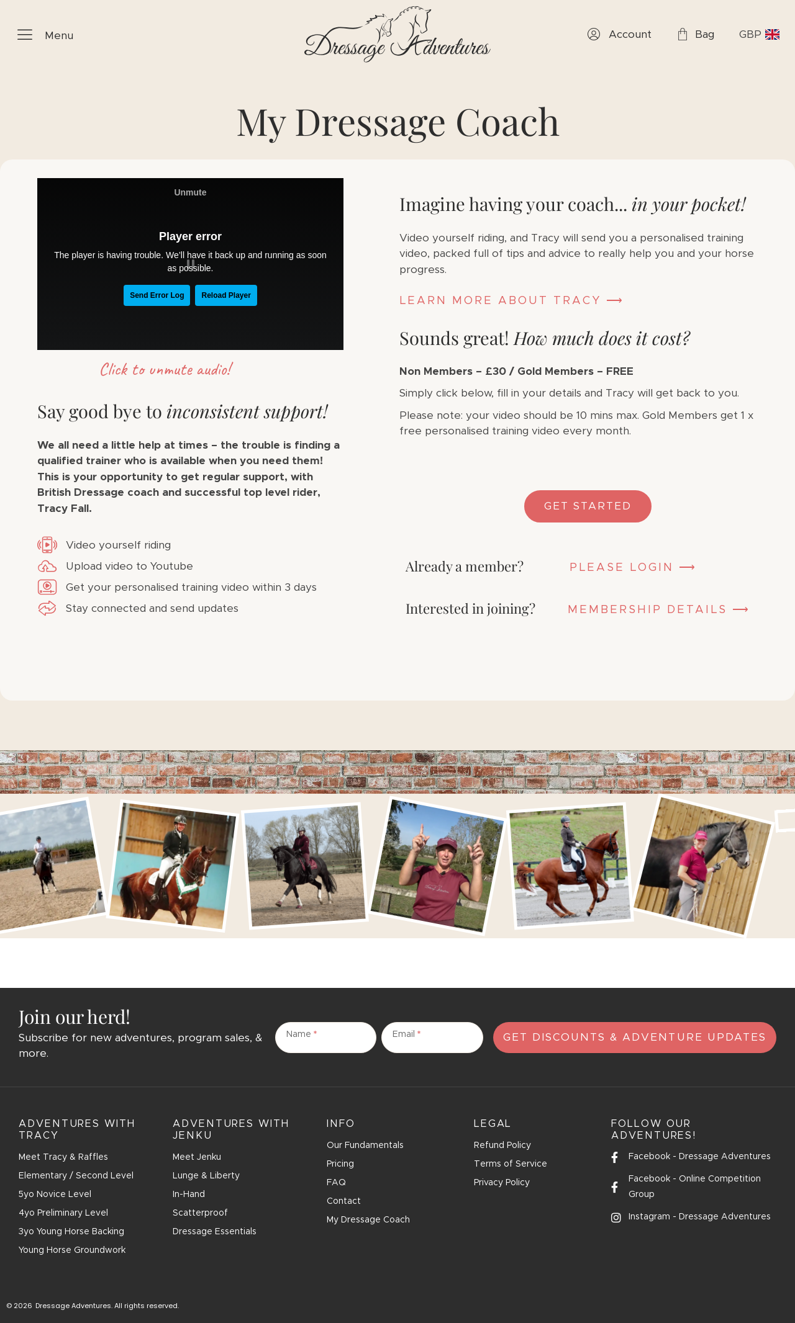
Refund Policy (502, 1145)
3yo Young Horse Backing (71, 1231)
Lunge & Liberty (206, 1176)
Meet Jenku (197, 1157)
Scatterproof (200, 1213)
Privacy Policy (502, 1182)
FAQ (336, 1182)
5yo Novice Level (55, 1194)
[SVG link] (397, 34)
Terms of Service (510, 1164)
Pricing (340, 1164)
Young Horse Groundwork (72, 1250)
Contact (344, 1201)
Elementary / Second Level (76, 1176)
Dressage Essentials (215, 1231)
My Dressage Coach (368, 1220)
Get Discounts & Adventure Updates (634, 1037)
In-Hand (189, 1194)
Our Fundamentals (365, 1145)
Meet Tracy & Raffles (63, 1157)
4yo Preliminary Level (63, 1213)
